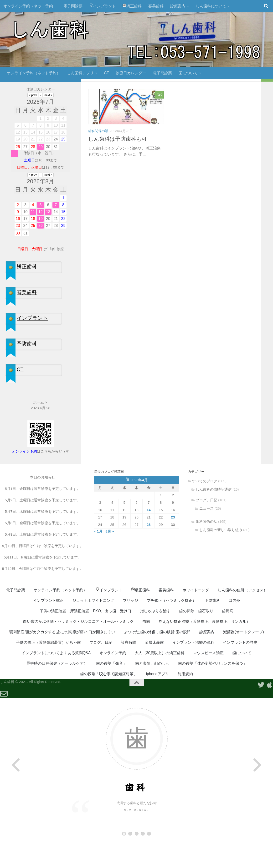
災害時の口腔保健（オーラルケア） (57, 689)
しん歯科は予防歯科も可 (117, 165)
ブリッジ (130, 626)
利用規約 (185, 700)
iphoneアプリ (157, 700)
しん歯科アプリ (80, 73)
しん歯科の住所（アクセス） (242, 616)
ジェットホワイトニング (93, 626)
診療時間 (128, 668)
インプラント (102, 6)
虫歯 (146, 647)
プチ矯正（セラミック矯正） (171, 626)
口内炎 (234, 626)
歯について (188, 73)
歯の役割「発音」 (111, 689)
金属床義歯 (154, 668)
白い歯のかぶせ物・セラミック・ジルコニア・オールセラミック (78, 647)
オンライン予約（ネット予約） (30, 6)
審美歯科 (156, 6)
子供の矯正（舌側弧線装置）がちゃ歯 (48, 668)
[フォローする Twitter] (63, 100)
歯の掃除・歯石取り (196, 637)
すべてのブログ (204, 507)
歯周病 (227, 637)
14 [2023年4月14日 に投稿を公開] (149, 536)
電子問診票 (72, 6)
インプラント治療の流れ (193, 668)
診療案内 (177, 6)
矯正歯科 (132, 6)
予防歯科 (212, 626)
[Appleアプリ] (71, 100)
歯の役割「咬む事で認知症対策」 (108, 700)
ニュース (206, 534)
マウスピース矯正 (208, 679)
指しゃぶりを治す (155, 637)
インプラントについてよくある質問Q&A (56, 679)
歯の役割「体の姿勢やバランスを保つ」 (212, 689)
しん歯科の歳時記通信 (214, 515)
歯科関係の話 (98, 157)
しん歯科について (211, 6)
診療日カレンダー (131, 73)
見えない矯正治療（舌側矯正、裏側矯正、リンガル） (204, 647)
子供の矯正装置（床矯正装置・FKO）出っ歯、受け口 (85, 637)
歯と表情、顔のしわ (152, 689)
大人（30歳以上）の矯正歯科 (160, 679)
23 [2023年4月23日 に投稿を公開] (173, 543)
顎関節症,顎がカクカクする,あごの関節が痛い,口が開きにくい (62, 658)
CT (106, 73)
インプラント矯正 (48, 626)
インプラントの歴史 (240, 668)
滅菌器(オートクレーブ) (243, 658)
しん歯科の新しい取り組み (220, 556)
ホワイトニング (195, 616)
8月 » (109, 557)
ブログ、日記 (206, 526)
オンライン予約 (112, 679)
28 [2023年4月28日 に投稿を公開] (149, 550)
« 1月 (98, 557)
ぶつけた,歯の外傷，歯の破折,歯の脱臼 (157, 658)
